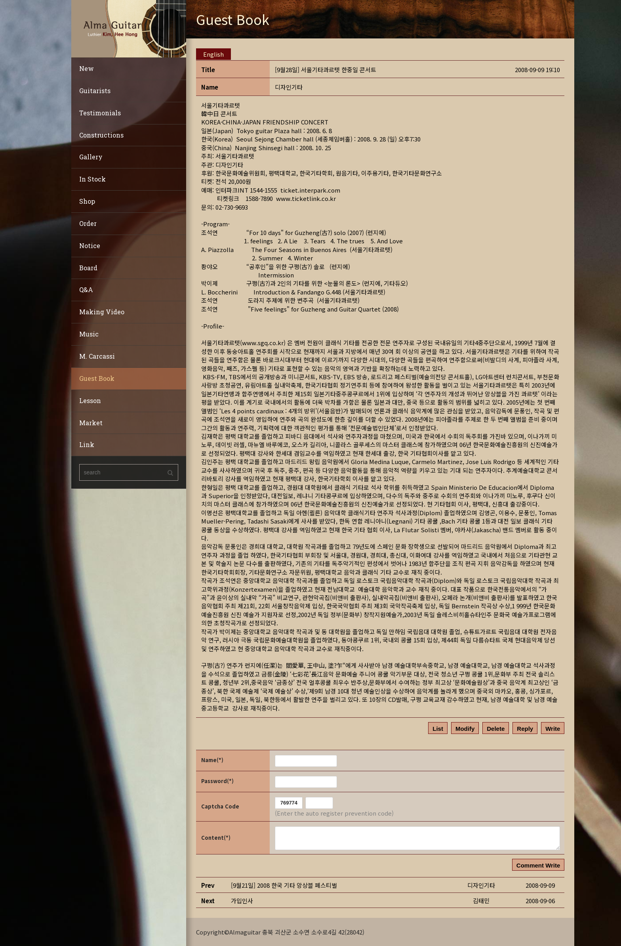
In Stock (92, 179)
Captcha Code (220, 806)
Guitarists (94, 90)
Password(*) (217, 781)
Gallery (91, 157)
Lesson (90, 400)
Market (91, 423)
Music (89, 334)
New (86, 68)
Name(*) (212, 760)
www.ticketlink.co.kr (306, 198)
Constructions (101, 135)
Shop (87, 201)
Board (88, 268)
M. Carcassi (97, 356)
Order (88, 223)
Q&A (86, 289)
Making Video (101, 312)
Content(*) (215, 837)
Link (86, 444)
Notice (89, 245)
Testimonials (100, 113)
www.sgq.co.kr (263, 342)
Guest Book (96, 378)
